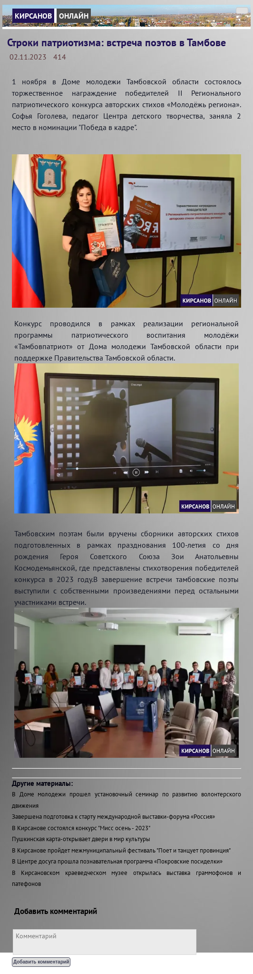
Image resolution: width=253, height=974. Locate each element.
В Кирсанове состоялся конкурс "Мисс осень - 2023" (81, 828)
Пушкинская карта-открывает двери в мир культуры (81, 839)
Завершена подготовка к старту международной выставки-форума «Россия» (113, 817)
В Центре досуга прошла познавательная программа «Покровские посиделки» (117, 861)
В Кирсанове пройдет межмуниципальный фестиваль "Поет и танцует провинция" (121, 850)
